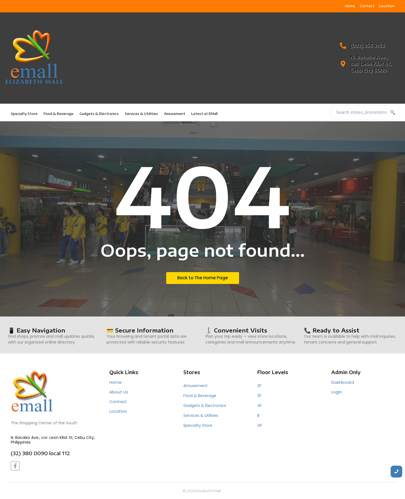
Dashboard (342, 382)
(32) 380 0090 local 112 (40, 453)
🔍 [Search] (393, 112)
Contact (118, 401)
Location (118, 411)
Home (115, 382)
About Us (118, 392)
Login (336, 392)
